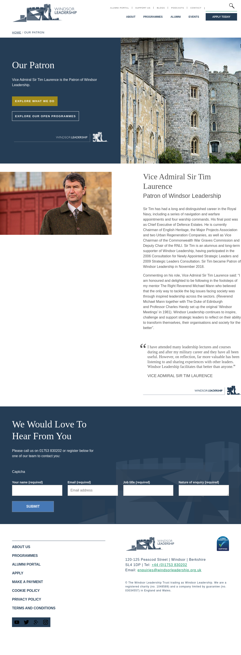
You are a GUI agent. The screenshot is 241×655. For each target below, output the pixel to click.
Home (16, 32)
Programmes (153, 16)
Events (194, 16)
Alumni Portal (119, 8)
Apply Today (221, 16)
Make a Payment (27, 582)
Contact (196, 8)
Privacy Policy (26, 599)
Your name (27, 482)
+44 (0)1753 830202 (169, 565)
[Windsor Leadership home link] (44, 13)
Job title (136, 482)
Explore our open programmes (45, 116)
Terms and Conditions (33, 608)
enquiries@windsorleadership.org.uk (170, 570)
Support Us (142, 8)
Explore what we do (35, 101)
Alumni (176, 16)
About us (21, 547)
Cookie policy (26, 590)
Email (79, 482)
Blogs (161, 8)
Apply (17, 573)
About (131, 16)
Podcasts (177, 8)
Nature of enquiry (199, 482)
